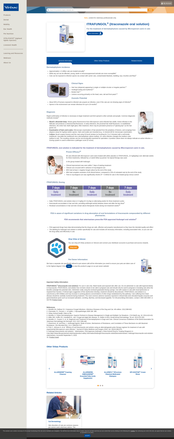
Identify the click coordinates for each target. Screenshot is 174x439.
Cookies (132, 431)
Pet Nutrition (9, 34)
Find (150, 10)
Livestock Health (10, 45)
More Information (93, 33)
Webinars (7, 58)
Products (7, 15)
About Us (7, 63)
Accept (87, 435)
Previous (49, 369)
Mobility (7, 24)
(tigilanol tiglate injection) (13, 39)
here (69, 266)
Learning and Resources (13, 53)
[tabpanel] (62, 366)
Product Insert (57, 300)
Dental (6, 20)
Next (151, 369)
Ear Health (8, 29)
